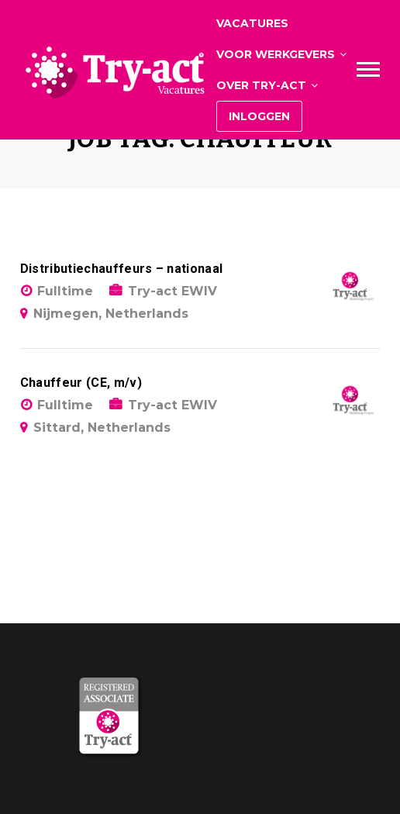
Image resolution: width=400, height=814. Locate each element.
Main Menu (368, 69)
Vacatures (252, 23)
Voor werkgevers (275, 54)
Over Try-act (261, 85)
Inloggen (259, 116)
